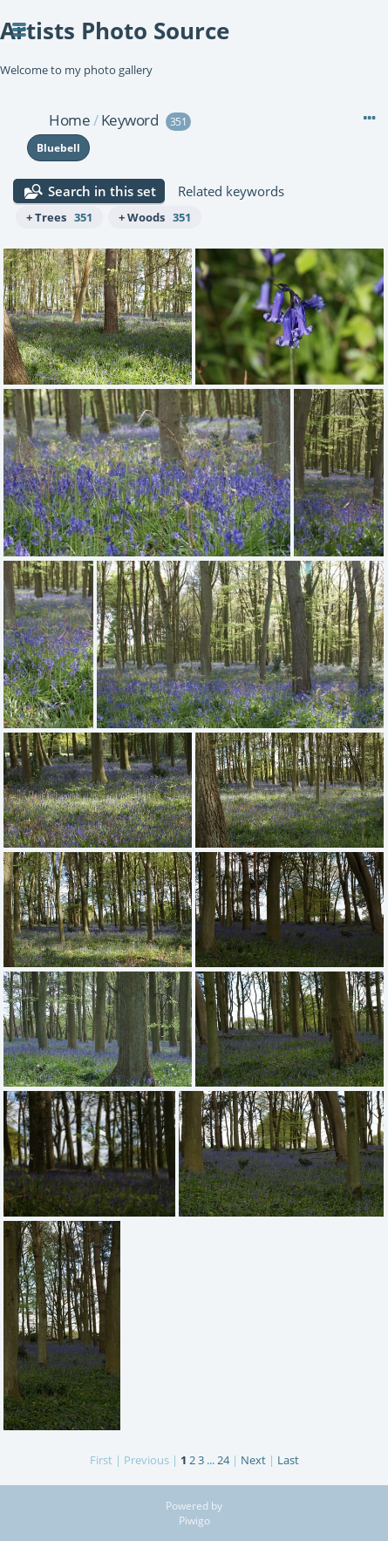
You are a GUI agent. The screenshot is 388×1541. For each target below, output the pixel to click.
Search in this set (102, 191)
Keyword (130, 120)
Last (288, 1460)
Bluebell (58, 147)
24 (223, 1460)
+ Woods (155, 217)
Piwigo (194, 1520)
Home (69, 120)
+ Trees (59, 217)
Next (253, 1460)
